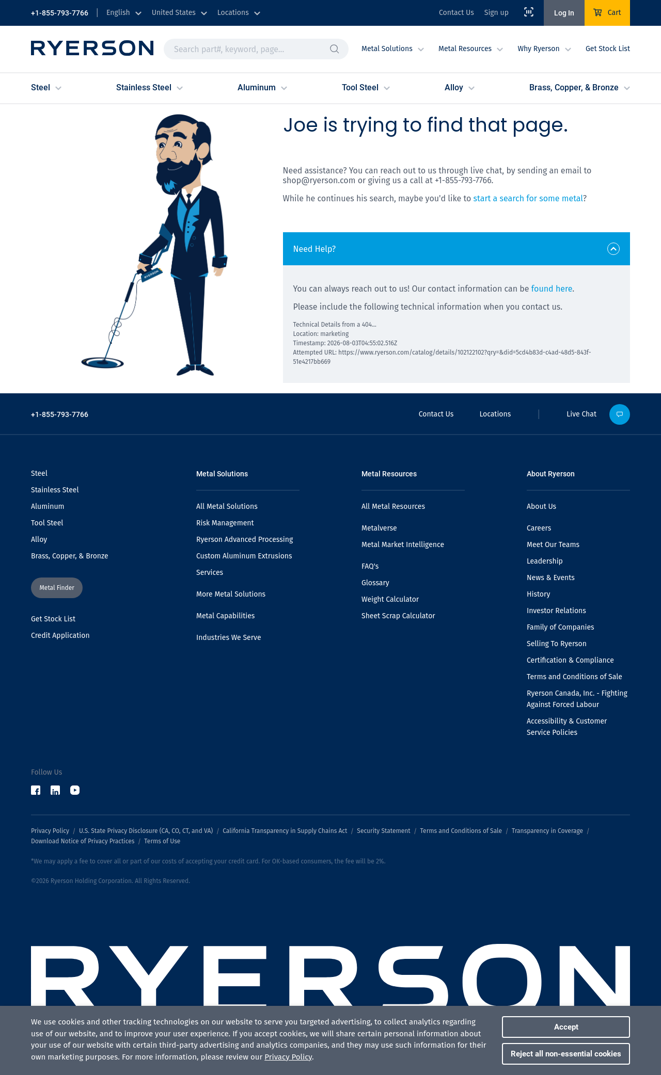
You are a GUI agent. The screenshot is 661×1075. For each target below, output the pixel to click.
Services (209, 572)
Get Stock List (608, 48)
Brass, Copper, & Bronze (69, 556)
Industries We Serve (228, 637)
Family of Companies (560, 627)
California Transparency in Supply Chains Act (285, 831)
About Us (541, 506)
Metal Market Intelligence (402, 544)
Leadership (545, 561)
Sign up (496, 12)
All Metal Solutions (227, 506)
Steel (39, 473)
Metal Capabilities (225, 616)
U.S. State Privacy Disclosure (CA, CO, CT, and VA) (146, 831)
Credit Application (60, 635)
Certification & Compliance (570, 660)
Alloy (39, 539)
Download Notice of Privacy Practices (82, 841)
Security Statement (383, 831)
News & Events (551, 577)
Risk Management (225, 523)
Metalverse (379, 528)
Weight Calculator (390, 599)
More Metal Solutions (230, 594)
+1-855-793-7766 (59, 13)
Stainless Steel (55, 490)
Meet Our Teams (553, 544)
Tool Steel (47, 523)
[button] (334, 49)
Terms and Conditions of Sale (574, 676)
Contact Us (456, 12)
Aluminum (48, 506)
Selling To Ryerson (557, 643)
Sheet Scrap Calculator (398, 616)
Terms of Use (162, 841)
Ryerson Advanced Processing (244, 539)
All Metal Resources (393, 506)
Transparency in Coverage (547, 831)
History (538, 594)
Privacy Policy (50, 831)
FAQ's (370, 566)
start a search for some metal (528, 198)
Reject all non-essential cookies (566, 1053)
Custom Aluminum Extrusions (244, 556)
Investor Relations (556, 610)
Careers (539, 528)
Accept (566, 1027)
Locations (495, 414)
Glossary (375, 583)
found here (551, 289)
